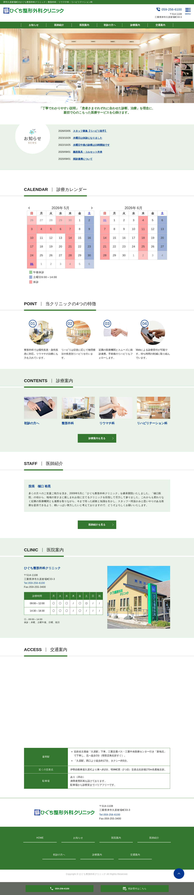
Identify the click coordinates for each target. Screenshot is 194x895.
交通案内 (160, 25)
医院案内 (84, 25)
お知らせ (33, 25)
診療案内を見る (97, 438)
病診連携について (83, 159)
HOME (40, 839)
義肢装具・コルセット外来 (87, 152)
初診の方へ (110, 25)
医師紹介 (59, 25)
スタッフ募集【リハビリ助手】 (90, 131)
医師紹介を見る (97, 526)
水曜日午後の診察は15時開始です (91, 145)
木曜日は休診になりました (87, 138)
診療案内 (135, 25)
